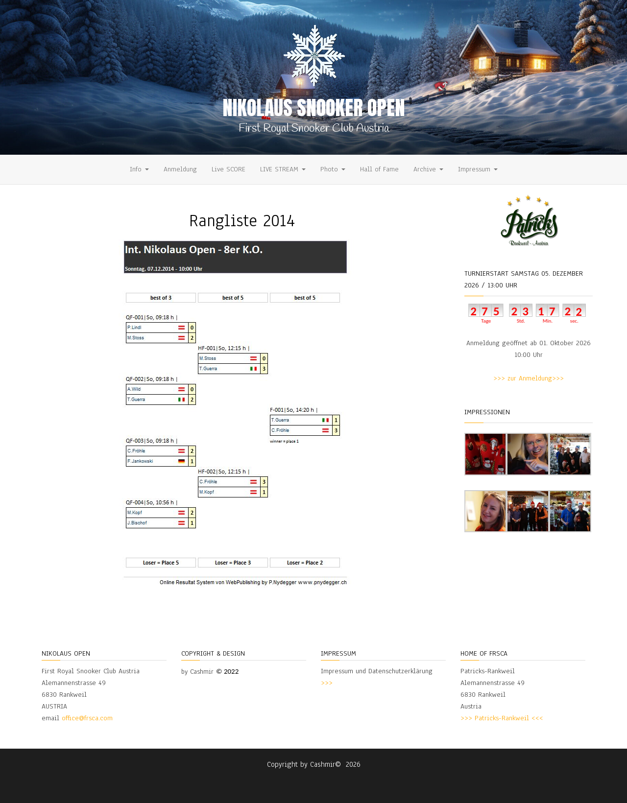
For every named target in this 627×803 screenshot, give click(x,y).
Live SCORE (228, 169)
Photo (332, 169)
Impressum (478, 169)
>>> (327, 682)
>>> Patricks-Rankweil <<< (501, 718)
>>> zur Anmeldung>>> (528, 378)
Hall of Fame (379, 169)
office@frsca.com (87, 718)
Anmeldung (180, 169)
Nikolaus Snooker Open (313, 107)
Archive (428, 169)
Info (139, 169)
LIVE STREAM (283, 169)
